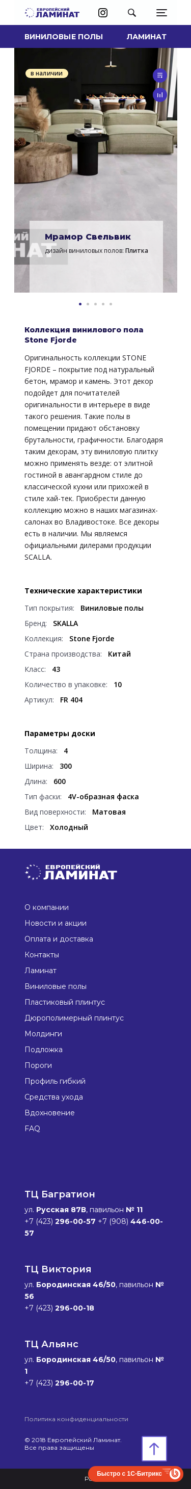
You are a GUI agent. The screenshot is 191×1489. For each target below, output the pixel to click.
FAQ (32, 1128)
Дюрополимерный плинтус (74, 1018)
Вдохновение (49, 1112)
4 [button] (103, 304)
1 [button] (80, 304)
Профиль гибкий (55, 1081)
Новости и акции (55, 923)
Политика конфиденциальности (76, 1419)
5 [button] (111, 304)
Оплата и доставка (58, 939)
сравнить (160, 95)
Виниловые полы (63, 36)
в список (160, 75)
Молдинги (43, 1033)
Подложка (43, 1049)
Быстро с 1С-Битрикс (129, 1473)
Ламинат (147, 36)
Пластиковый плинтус (64, 1002)
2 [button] (88, 304)
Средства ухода (53, 1097)
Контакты (41, 954)
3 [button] (95, 304)
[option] (95, 170)
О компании (46, 907)
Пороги (38, 1065)
